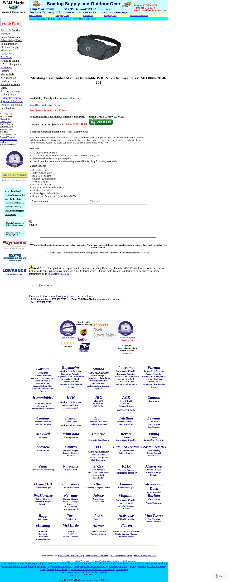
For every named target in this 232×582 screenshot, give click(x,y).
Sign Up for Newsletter (15, 174)
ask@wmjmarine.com (69, 296)
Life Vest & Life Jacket (67, 19)
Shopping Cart (101, 572)
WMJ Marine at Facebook (70, 555)
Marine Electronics (128, 561)
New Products (122, 569)
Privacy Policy (86, 572)
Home (32, 19)
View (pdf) (95, 201)
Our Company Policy (70, 572)
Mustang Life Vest (87, 19)
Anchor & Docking (16, 563)
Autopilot (30, 563)
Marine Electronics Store (145, 555)
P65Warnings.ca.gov (58, 273)
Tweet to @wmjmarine (41, 285)
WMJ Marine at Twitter (121, 555)
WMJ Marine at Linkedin (96, 555)
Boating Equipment (107, 561)
